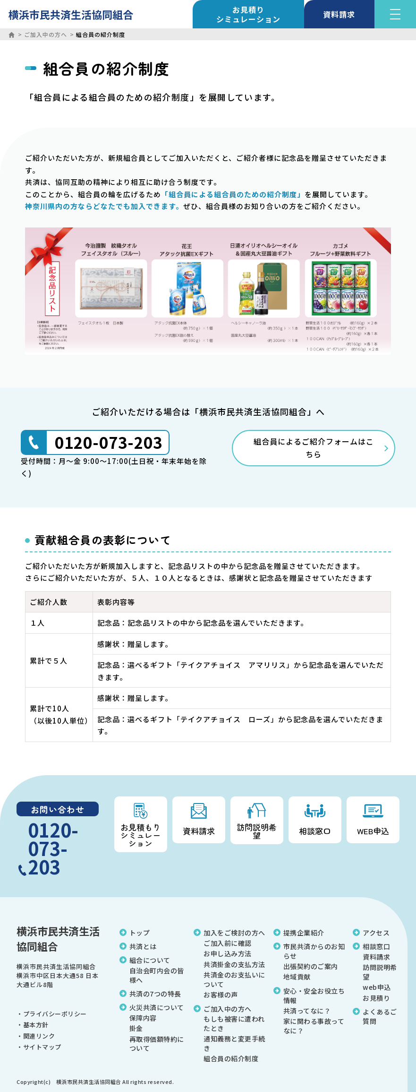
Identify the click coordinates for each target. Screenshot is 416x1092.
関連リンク (39, 1035)
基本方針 (36, 1024)
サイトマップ (42, 1046)
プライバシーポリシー (55, 1013)
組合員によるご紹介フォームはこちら (314, 448)
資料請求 (339, 14)
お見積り (248, 14)
